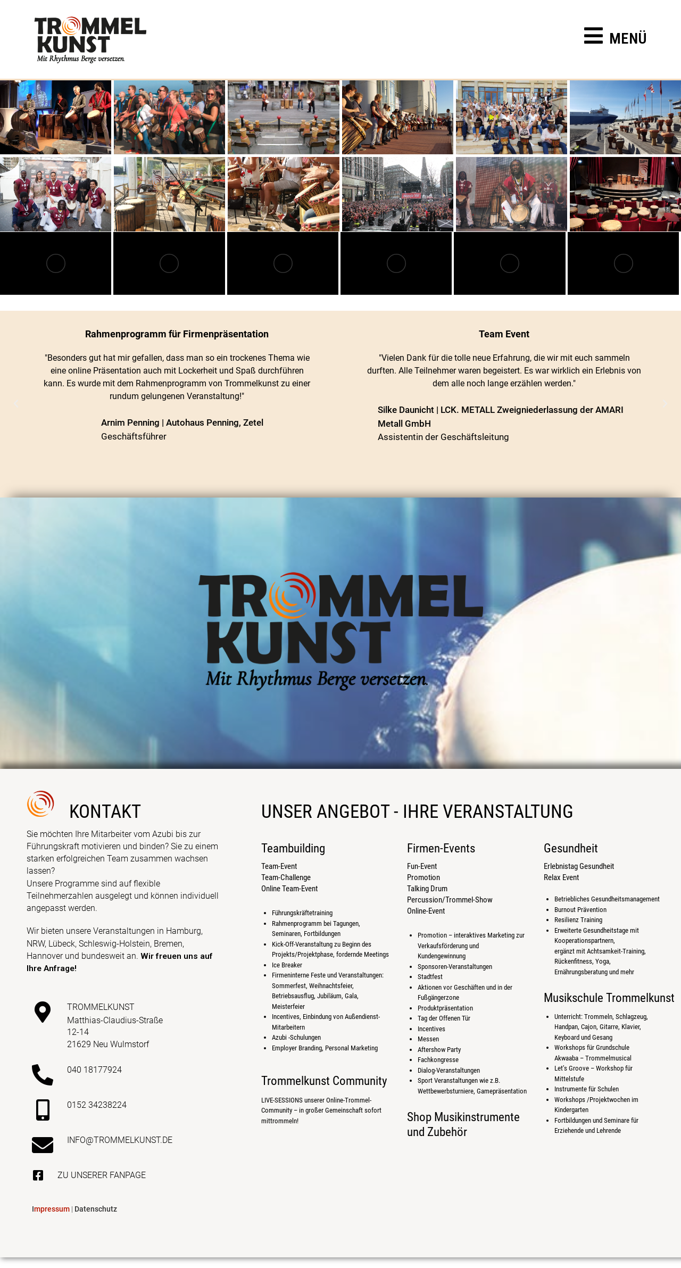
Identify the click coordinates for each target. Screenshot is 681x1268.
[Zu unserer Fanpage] (38, 1175)
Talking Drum (427, 888)
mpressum (51, 1209)
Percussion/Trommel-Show (450, 900)
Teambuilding (293, 848)
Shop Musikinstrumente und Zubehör (463, 1124)
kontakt (105, 812)
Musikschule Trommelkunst (609, 998)
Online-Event (426, 911)
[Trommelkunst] (42, 1012)
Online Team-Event (289, 888)
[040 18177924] (42, 1074)
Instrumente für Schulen (586, 1089)
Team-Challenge (286, 877)
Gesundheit (571, 848)
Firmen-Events (441, 848)
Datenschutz (95, 1209)
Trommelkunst (101, 1007)
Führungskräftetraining (302, 913)
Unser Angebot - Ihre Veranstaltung (417, 812)
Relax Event (561, 877)
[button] (16, 404)
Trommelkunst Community (324, 1081)
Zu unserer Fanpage (101, 1175)
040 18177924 (94, 1070)
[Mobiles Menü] (615, 40)
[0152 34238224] (42, 1110)
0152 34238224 (97, 1105)
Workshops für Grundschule (591, 1047)
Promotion (423, 877)
